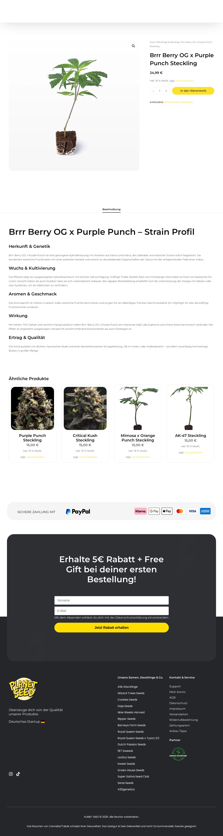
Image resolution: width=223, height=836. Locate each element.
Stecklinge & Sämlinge (168, 42)
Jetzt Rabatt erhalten (111, 637)
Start (152, 42)
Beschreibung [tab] (111, 209)
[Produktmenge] (160, 91)
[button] (133, 46)
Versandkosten (185, 80)
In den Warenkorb (193, 90)
